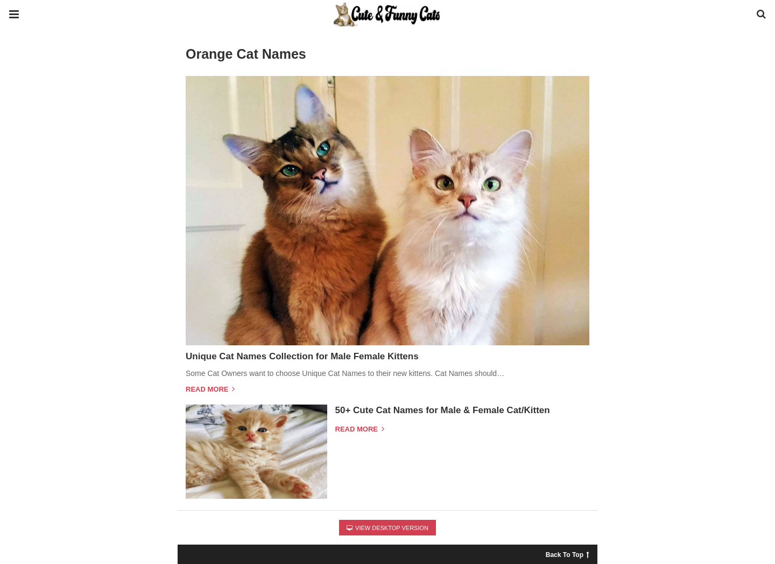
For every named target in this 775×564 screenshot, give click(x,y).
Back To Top (567, 553)
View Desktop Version (387, 528)
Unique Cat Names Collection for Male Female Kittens (302, 356)
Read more (210, 389)
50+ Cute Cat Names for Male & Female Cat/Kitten (442, 410)
